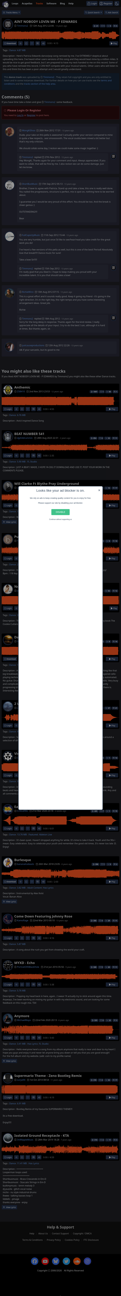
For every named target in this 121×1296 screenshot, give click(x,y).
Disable (60, 512)
